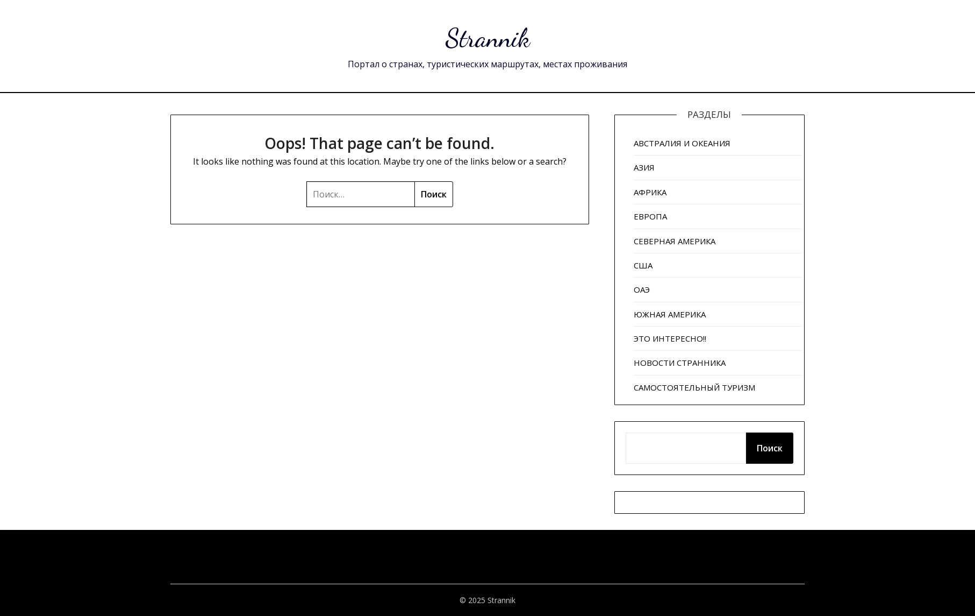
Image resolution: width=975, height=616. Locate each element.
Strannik (488, 38)
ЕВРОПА (650, 216)
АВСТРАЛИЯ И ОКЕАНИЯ (682, 143)
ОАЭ (642, 289)
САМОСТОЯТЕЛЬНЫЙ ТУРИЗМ (694, 387)
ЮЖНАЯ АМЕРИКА (670, 314)
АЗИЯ (644, 167)
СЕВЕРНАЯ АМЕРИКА (674, 241)
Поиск (770, 448)
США (643, 265)
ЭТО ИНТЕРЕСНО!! (670, 338)
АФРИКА (650, 192)
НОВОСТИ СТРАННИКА (680, 362)
